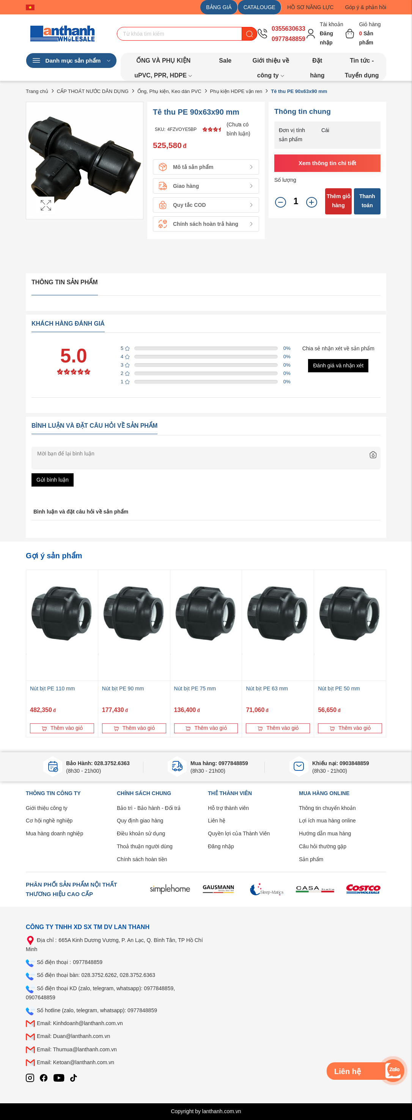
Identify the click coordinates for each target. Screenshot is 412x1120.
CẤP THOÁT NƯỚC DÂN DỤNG (93, 91)
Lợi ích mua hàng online (327, 821)
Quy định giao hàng (140, 821)
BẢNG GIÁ (218, 7)
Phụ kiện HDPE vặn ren (236, 91)
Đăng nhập (221, 846)
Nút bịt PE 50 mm (339, 688)
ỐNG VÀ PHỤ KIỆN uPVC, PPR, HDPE (163, 62)
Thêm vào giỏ (62, 728)
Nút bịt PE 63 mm (267, 688)
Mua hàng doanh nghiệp (54, 833)
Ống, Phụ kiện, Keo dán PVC (169, 91)
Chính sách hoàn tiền (142, 859)
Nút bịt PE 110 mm (52, 688)
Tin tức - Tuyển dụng (362, 62)
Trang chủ (37, 91)
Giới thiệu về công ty (270, 62)
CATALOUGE (259, 7)
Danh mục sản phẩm (71, 60)
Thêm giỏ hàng (338, 200)
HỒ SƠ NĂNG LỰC (310, 7)
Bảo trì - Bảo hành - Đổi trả (149, 808)
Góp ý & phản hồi (365, 7)
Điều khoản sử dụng (141, 833)
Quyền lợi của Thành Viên (239, 833)
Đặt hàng (317, 62)
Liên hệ (216, 821)
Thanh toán (367, 200)
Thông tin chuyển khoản (327, 808)
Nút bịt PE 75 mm (195, 688)
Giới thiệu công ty (47, 808)
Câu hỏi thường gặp (322, 846)
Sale (225, 60)
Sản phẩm (311, 859)
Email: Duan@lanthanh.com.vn (73, 1036)
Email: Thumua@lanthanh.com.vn (77, 1049)
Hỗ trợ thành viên (228, 808)
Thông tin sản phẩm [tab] (64, 282)
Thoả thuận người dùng (145, 846)
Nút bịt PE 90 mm (123, 688)
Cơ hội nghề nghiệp (49, 821)
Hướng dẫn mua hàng (325, 833)
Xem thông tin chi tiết (327, 163)
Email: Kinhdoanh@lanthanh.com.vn (80, 1023)
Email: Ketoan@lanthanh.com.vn (75, 1062)
